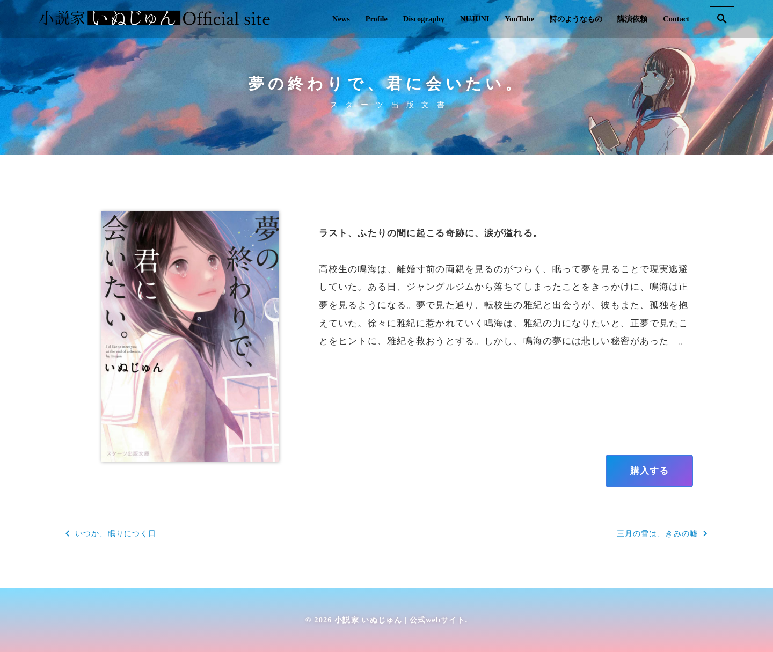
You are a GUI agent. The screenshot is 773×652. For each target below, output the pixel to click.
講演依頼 (632, 18)
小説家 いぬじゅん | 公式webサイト (399, 620)
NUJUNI (474, 18)
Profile (377, 18)
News (341, 18)
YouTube (519, 18)
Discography (424, 18)
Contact (676, 18)
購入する (649, 470)
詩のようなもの (576, 18)
